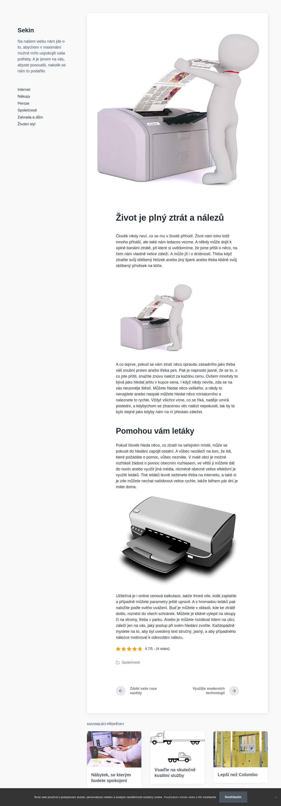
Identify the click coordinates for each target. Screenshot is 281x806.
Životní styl (26, 124)
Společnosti (27, 110)
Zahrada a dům (30, 117)
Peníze (23, 103)
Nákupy (24, 96)
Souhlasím (233, 797)
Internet (24, 89)
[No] (275, 797)
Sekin (26, 30)
